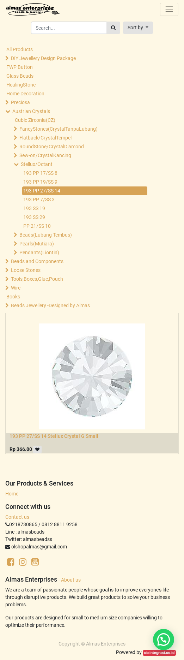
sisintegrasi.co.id (159, 652)
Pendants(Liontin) (39, 252)
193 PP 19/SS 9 (40, 182)
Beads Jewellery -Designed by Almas (50, 305)
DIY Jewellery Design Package (43, 58)
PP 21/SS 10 (37, 226)
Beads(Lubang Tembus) (45, 235)
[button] (138, 28)
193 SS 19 (34, 208)
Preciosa (20, 102)
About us (71, 580)
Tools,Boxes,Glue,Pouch (37, 279)
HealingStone (21, 85)
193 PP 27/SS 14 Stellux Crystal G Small (54, 436)
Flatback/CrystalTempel (45, 138)
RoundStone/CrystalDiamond (51, 146)
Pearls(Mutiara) (36, 243)
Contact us (17, 517)
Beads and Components (37, 261)
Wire (15, 288)
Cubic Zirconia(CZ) (35, 120)
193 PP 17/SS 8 (40, 173)
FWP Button (19, 67)
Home (11, 494)
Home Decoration (25, 93)
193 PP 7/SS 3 (39, 199)
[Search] (113, 28)
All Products (19, 49)
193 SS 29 (34, 217)
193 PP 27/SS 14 (41, 191)
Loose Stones (26, 270)
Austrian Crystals (31, 111)
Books (13, 296)
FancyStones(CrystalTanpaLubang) (58, 129)
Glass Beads (19, 76)
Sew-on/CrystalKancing (45, 155)
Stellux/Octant (37, 164)
